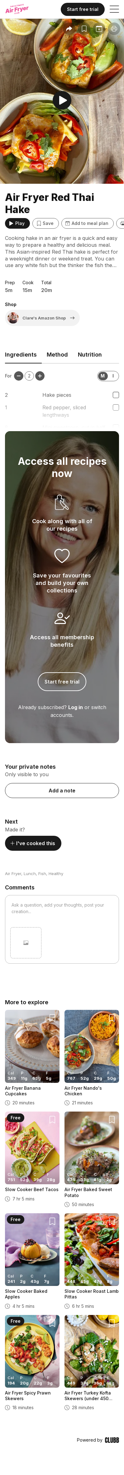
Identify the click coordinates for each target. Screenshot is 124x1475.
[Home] (23, 9)
